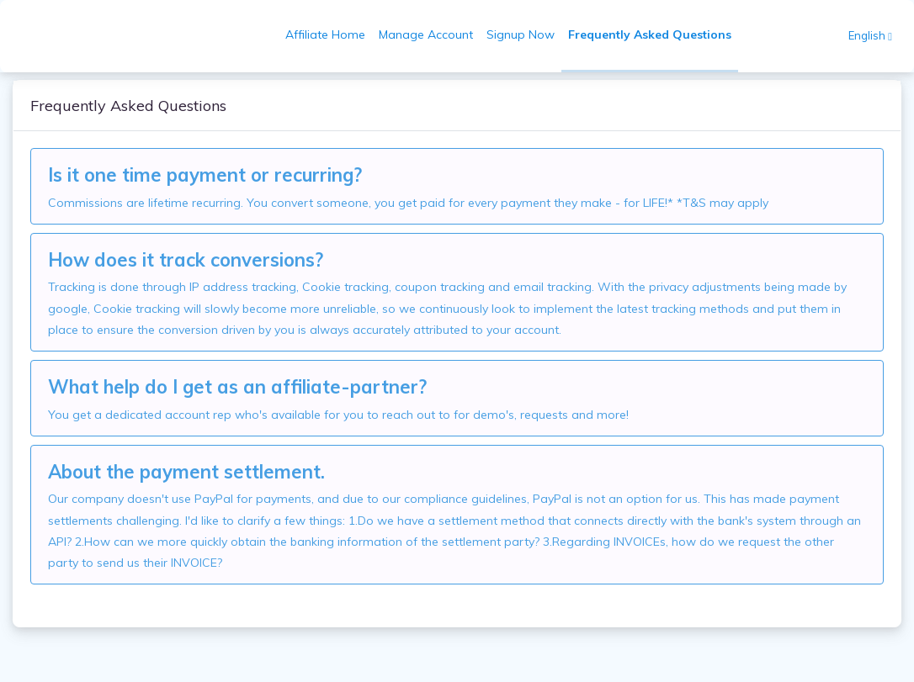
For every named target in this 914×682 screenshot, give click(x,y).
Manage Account (426, 34)
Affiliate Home (325, 34)
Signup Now (520, 34)
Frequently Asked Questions (649, 34)
